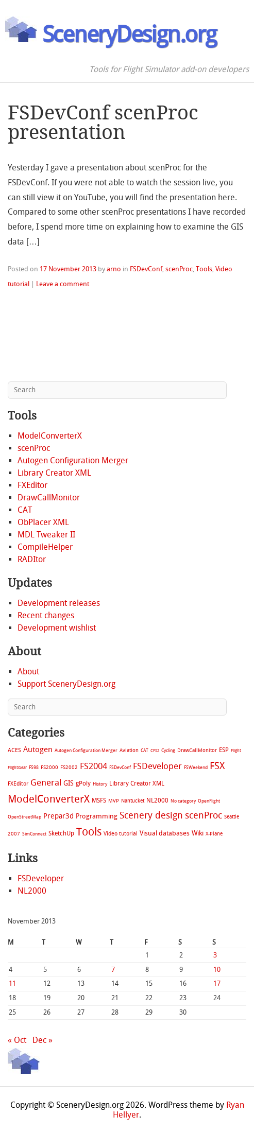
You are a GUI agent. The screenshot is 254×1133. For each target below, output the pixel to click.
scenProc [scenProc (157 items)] (203, 815)
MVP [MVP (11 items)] (113, 800)
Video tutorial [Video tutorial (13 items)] (121, 833)
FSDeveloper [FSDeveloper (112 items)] (157, 766)
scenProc (179, 269)
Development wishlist (57, 628)
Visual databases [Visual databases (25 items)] (165, 833)
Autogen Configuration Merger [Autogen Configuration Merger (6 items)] (86, 750)
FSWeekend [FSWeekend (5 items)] (196, 767)
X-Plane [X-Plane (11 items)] (214, 833)
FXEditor (32, 485)
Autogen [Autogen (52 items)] (38, 749)
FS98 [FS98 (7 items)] (34, 767)
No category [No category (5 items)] (183, 801)
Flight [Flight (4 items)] (236, 750)
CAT (25, 510)
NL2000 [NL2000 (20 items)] (157, 800)
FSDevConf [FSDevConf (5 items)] (120, 767)
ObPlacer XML (43, 522)
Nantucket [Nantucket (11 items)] (132, 800)
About (28, 671)
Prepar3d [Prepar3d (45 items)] (58, 816)
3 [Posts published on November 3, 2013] (215, 955)
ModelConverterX (50, 436)
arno (114, 269)
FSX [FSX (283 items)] (217, 766)
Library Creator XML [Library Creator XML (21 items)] (136, 783)
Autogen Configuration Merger (73, 460)
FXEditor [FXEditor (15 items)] (18, 783)
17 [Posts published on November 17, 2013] (217, 983)
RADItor (32, 559)
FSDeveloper (41, 878)
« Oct (17, 1040)
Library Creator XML (54, 473)
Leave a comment (62, 284)
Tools (204, 269)
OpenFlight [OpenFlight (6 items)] (209, 801)
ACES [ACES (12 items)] (14, 750)
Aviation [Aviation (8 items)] (129, 750)
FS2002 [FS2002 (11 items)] (69, 767)
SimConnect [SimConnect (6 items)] (34, 833)
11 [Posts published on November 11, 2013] (12, 983)
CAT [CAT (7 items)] (144, 750)
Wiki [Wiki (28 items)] (198, 833)
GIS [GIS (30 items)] (68, 783)
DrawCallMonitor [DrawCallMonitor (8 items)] (197, 750)
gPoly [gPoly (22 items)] (83, 783)
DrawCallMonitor (49, 497)
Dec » (42, 1040)
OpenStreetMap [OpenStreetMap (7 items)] (24, 817)
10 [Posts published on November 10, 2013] (217, 969)
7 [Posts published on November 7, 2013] (113, 969)
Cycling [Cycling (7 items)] (168, 750)
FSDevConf (146, 269)
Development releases (59, 603)
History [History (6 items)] (100, 784)
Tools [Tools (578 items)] (88, 832)
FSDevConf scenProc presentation (103, 122)
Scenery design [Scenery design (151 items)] (151, 815)
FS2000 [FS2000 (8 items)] (49, 767)
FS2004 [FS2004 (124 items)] (93, 766)
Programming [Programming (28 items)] (96, 816)
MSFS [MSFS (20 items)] (99, 800)
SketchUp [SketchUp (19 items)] (61, 833)
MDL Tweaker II (46, 534)
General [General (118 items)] (45, 782)
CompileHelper (45, 547)
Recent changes (46, 615)
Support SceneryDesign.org (66, 684)
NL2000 (32, 891)
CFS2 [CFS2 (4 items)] (154, 750)
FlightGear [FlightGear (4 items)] (17, 767)
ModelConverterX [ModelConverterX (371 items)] (49, 799)
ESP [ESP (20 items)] (224, 750)
